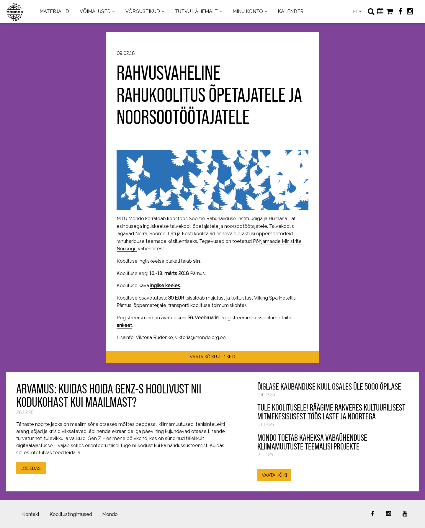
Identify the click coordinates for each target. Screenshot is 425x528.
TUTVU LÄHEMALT (196, 11)
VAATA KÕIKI (274, 475)
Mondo (110, 514)
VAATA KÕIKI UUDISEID (212, 356)
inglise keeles (165, 285)
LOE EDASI (31, 468)
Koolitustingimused (71, 514)
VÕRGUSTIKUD (142, 11)
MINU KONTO (248, 11)
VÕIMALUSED (95, 11)
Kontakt (31, 514)
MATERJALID (54, 11)
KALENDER (290, 11)
